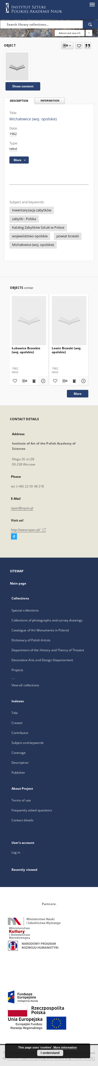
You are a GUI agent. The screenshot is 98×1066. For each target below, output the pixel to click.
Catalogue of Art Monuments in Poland (40, 630)
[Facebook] (14, 536)
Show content (22, 86)
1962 (13, 134)
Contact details (22, 820)
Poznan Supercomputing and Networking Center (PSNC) (51, 1058)
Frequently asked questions (31, 810)
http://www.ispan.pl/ (28, 530)
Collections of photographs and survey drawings (47, 620)
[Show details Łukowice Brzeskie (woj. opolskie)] (42, 381)
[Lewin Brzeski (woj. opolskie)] (69, 320)
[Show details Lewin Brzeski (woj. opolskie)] (83, 381)
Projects (17, 670)
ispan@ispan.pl (22, 508)
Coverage (18, 752)
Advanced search (69, 33)
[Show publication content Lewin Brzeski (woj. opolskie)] (74, 381)
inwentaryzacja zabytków (31, 210)
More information (65, 1047)
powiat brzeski (67, 236)
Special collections (25, 610)
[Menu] (92, 4)
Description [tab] (19, 101)
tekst (13, 149)
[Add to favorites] (78, 45)
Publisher (18, 772)
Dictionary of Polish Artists (30, 640)
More (78, 393)
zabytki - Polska (24, 219)
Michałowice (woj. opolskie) (33, 245)
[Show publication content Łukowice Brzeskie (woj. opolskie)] (33, 381)
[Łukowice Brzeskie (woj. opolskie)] (29, 320)
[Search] (90, 24)
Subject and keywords (27, 742)
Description (19, 762)
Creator (17, 723)
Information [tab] (50, 100)
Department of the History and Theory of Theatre (47, 650)
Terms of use (21, 800)
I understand (50, 1053)
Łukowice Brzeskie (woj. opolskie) (26, 350)
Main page (18, 583)
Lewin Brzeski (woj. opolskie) (66, 350)
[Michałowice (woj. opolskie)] (16, 66)
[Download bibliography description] (24, 381)
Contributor (19, 733)
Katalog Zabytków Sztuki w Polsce (38, 227)
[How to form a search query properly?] (88, 33)
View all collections (25, 685)
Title (14, 713)
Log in (15, 852)
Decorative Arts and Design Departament (42, 660)
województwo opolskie (30, 236)
